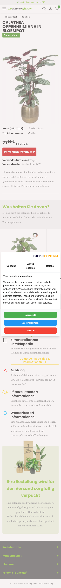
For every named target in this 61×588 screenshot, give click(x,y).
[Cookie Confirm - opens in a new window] (45, 256)
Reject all (30, 330)
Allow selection (30, 322)
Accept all (30, 315)
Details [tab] (50, 266)
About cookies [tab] (30, 265)
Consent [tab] (11, 266)
